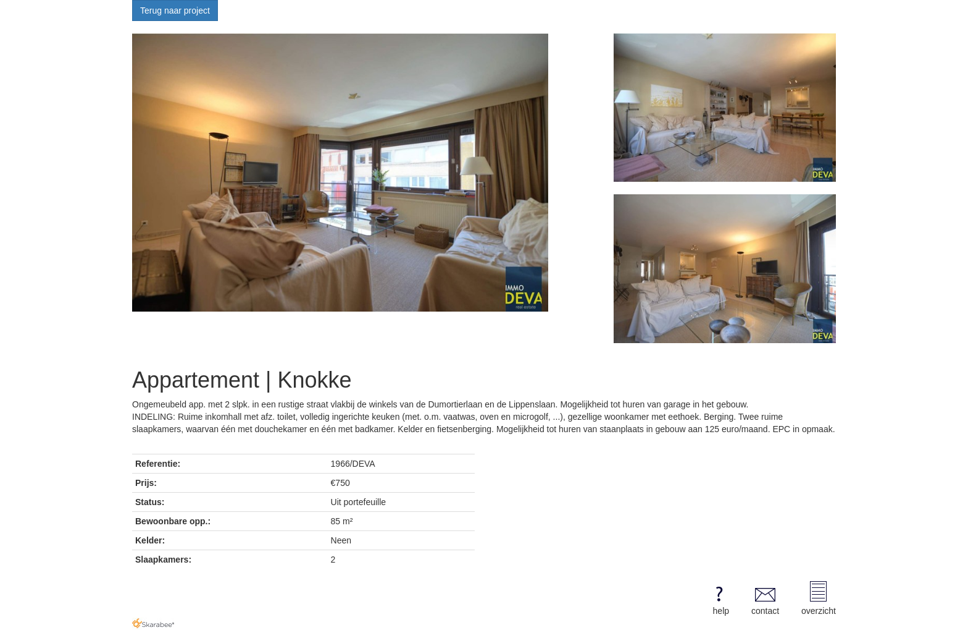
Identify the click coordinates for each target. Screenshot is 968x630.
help (719, 598)
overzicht (818, 598)
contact (765, 598)
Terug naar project (175, 10)
